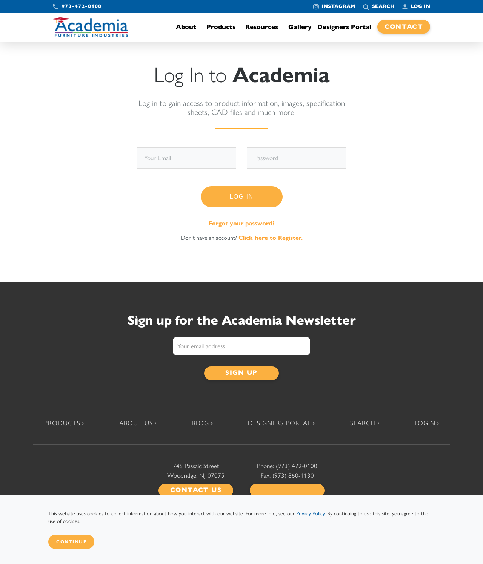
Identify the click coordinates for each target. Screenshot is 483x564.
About (188, 27)
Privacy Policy (310, 513)
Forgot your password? (242, 223)
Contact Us (196, 490)
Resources (263, 27)
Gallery (300, 27)
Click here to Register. (270, 237)
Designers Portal (344, 27)
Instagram (338, 6)
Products (223, 27)
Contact (404, 27)
